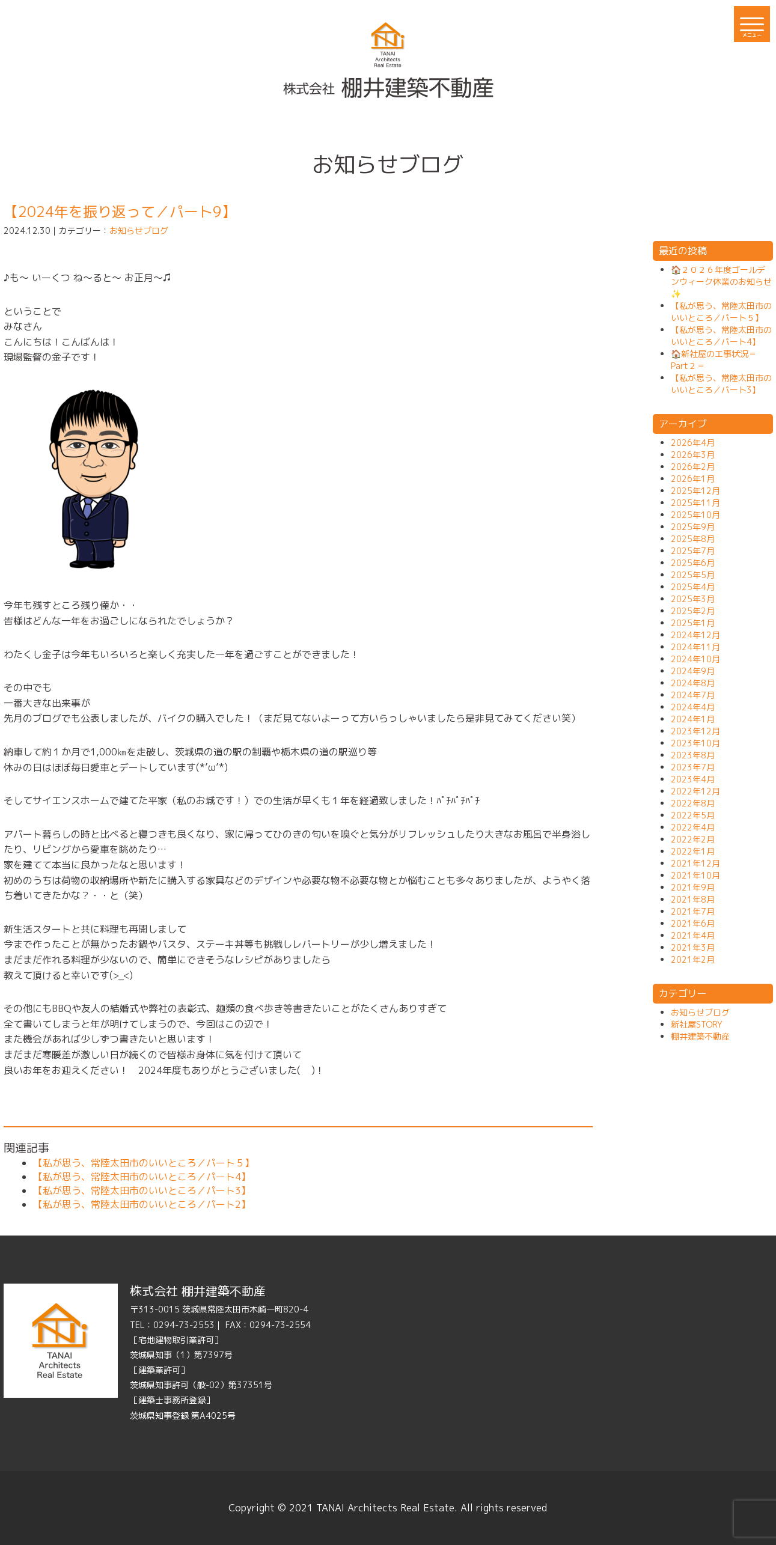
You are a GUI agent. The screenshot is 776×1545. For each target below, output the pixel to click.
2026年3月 (693, 454)
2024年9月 (693, 671)
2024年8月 (693, 683)
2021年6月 (693, 923)
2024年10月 (695, 659)
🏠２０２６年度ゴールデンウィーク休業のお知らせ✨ (721, 281)
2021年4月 (693, 935)
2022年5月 (693, 815)
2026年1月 (693, 478)
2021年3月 (693, 947)
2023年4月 (693, 779)
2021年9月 (693, 887)
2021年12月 (695, 863)
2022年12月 (695, 791)
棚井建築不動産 (700, 1036)
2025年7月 (693, 550)
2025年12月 (695, 490)
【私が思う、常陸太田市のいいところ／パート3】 (142, 1190)
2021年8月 (693, 899)
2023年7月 (693, 767)
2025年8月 (693, 538)
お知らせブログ (138, 230)
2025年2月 (693, 611)
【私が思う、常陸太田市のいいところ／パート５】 (143, 1162)
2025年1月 (693, 623)
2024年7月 (693, 695)
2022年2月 (693, 839)
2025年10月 (695, 514)
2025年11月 (695, 502)
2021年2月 (693, 959)
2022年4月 (693, 827)
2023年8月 (693, 755)
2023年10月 (695, 743)
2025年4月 (693, 587)
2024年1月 (693, 719)
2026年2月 (693, 466)
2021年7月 (693, 911)
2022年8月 (693, 803)
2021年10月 (695, 875)
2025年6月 (693, 562)
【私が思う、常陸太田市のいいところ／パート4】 (142, 1176)
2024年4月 (693, 707)
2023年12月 (695, 731)
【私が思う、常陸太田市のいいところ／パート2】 (142, 1204)
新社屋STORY (697, 1024)
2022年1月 (693, 851)
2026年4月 (693, 442)
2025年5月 (693, 575)
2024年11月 (695, 647)
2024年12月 (695, 635)
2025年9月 (693, 526)
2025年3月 (693, 599)
